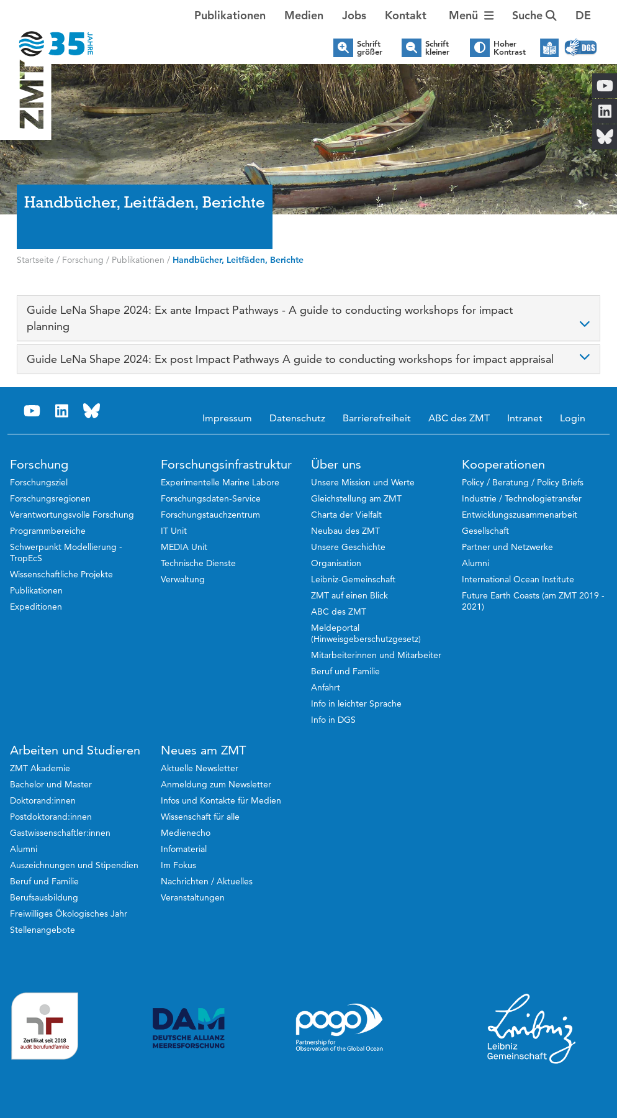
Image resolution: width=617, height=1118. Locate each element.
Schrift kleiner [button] (437, 48)
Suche (534, 15)
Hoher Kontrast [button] (509, 48)
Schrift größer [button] (369, 48)
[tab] (308, 318)
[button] (583, 15)
